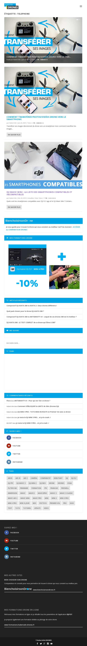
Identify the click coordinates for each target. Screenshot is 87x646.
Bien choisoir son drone (15, 580)
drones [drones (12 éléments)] (61, 483)
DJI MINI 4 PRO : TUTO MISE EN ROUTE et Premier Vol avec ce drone (44, 412)
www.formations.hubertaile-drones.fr (19, 625)
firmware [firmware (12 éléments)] (24, 488)
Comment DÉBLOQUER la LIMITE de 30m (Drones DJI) (38, 406)
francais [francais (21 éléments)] (54, 488)
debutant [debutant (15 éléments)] (58, 478)
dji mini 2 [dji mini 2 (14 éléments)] (32, 483)
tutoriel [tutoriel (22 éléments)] (27, 508)
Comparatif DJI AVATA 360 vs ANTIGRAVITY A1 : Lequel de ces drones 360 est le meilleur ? (42, 317)
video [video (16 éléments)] (46, 508)
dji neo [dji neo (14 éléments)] (43, 483)
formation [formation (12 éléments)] (36, 488)
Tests (36, 198)
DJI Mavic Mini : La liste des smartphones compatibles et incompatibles (39, 193)
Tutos (33, 60)
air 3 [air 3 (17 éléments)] (25, 478)
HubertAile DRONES (44, 640)
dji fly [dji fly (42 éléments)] (73, 478)
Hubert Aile (16, 60)
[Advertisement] (44, 372)
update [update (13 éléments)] (37, 508)
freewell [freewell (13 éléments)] (65, 488)
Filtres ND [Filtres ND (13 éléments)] (12, 488)
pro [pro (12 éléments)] (64, 503)
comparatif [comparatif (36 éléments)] (45, 478)
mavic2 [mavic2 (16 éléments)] (32, 493)
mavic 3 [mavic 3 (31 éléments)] (53, 493)
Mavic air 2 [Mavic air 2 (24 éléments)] (12, 498)
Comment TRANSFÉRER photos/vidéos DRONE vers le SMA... (39, 56)
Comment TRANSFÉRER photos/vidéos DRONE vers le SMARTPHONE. (36, 118)
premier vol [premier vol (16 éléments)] (55, 503)
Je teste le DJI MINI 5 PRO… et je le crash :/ (34, 417)
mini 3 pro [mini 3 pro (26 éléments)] (64, 498)
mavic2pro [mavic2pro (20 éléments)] (42, 493)
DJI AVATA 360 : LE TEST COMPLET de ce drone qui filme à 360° (31, 322)
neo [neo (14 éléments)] (34, 503)
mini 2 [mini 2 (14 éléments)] (54, 498)
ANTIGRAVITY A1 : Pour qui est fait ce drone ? (32, 401)
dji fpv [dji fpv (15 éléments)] (10, 483)
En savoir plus (14, 135)
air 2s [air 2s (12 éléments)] (18, 478)
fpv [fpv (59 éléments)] (45, 488)
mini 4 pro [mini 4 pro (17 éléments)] (12, 503)
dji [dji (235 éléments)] (67, 478)
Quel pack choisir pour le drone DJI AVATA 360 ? (25, 311)
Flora (9, 401)
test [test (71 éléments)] (10, 508)
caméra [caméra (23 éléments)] (34, 478)
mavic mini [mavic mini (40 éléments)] (25, 498)
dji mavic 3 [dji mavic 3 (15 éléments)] (21, 483)
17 (45, 198)
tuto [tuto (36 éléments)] (17, 508)
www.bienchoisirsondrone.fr (29, 590)
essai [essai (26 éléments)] (70, 483)
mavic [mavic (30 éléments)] (22, 493)
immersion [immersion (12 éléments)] (12, 493)
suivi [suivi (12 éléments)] (72, 503)
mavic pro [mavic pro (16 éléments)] (37, 498)
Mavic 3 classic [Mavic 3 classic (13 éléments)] (66, 493)
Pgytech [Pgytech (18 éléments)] (43, 503)
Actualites (31, 198)
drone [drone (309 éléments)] (51, 483)
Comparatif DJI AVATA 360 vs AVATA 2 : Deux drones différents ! (32, 306)
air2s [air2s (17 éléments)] (10, 478)
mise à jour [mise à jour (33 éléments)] (24, 503)
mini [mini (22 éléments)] (46, 498)
